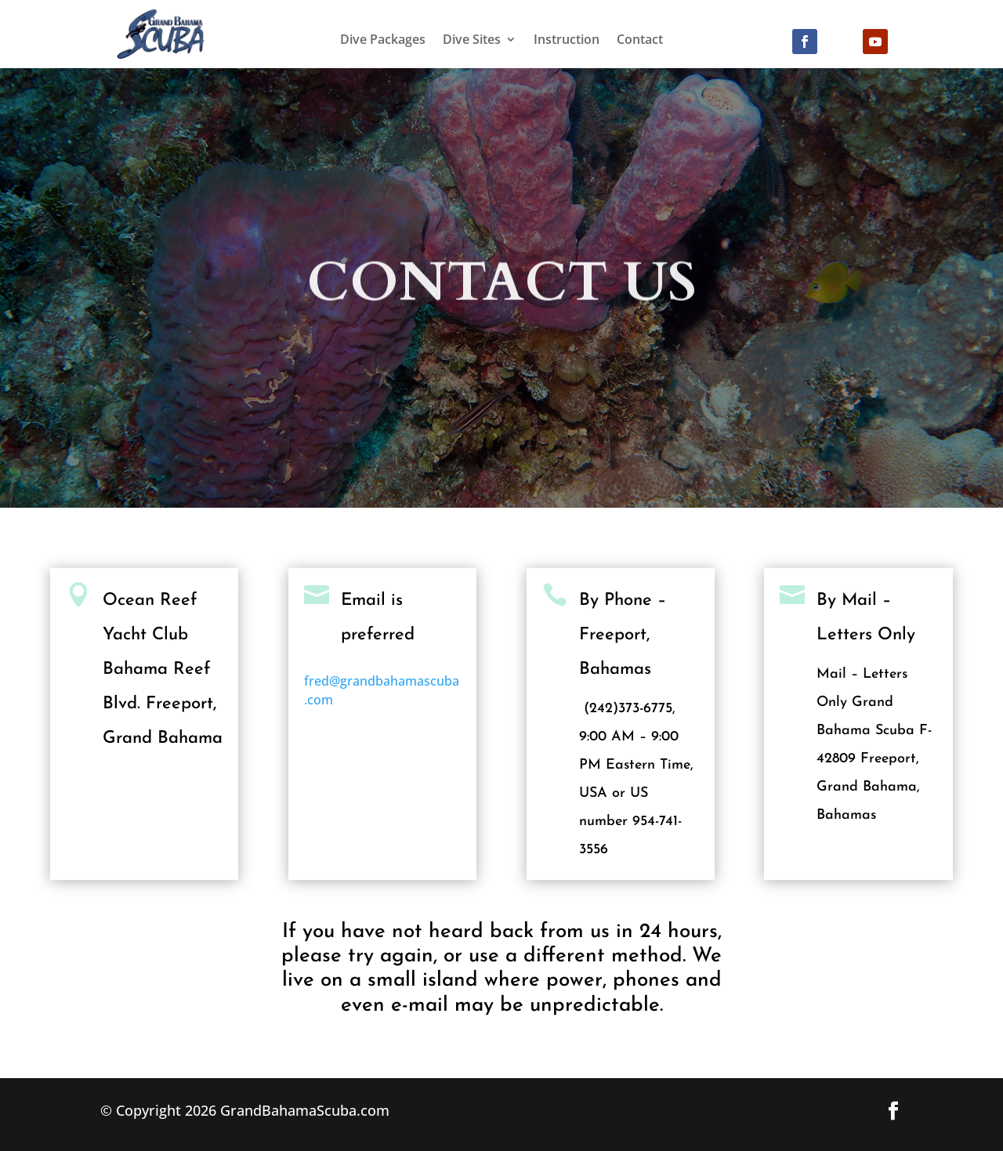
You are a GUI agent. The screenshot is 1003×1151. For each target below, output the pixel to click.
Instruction (566, 41)
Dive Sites (472, 41)
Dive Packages (382, 41)
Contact (640, 41)
